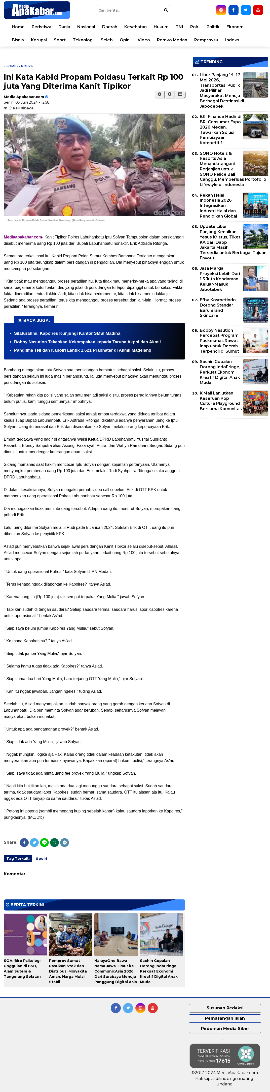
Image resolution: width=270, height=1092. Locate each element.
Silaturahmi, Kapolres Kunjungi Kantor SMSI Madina (67, 333)
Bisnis (18, 40)
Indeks (232, 40)
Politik (213, 26)
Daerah (109, 26)
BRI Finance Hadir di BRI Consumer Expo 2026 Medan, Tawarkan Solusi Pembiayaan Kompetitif (220, 129)
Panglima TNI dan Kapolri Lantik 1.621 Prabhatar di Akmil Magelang (82, 350)
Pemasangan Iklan (225, 1018)
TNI (179, 26)
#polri (41, 858)
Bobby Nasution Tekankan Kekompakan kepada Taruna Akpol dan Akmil (87, 342)
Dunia (64, 26)
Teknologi (83, 40)
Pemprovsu (206, 40)
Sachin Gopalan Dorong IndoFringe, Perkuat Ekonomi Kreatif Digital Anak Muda (159, 971)
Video (144, 40)
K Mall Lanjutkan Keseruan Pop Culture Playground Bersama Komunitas (221, 401)
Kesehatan (135, 26)
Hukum (161, 26)
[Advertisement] (230, 457)
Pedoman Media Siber (225, 1028)
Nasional (86, 26)
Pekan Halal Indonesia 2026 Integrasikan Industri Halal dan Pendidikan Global (218, 206)
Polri (195, 26)
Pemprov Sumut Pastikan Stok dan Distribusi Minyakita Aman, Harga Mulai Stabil (68, 971)
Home (18, 26)
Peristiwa (41, 26)
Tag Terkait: (18, 858)
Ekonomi (235, 26)
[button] (180, 94)
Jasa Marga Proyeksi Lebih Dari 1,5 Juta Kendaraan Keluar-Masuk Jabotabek (220, 279)
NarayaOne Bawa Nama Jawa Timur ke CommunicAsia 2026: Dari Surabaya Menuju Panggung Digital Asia (115, 971)
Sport (60, 40)
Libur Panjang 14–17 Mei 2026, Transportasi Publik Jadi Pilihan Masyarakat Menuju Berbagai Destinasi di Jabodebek (222, 90)
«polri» (26, 66)
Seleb (107, 40)
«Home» (11, 66)
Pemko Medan (172, 40)
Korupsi (39, 40)
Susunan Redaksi (225, 1008)
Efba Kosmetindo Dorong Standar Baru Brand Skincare (218, 307)
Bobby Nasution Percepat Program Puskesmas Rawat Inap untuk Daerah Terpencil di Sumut (219, 341)
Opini (125, 40)
